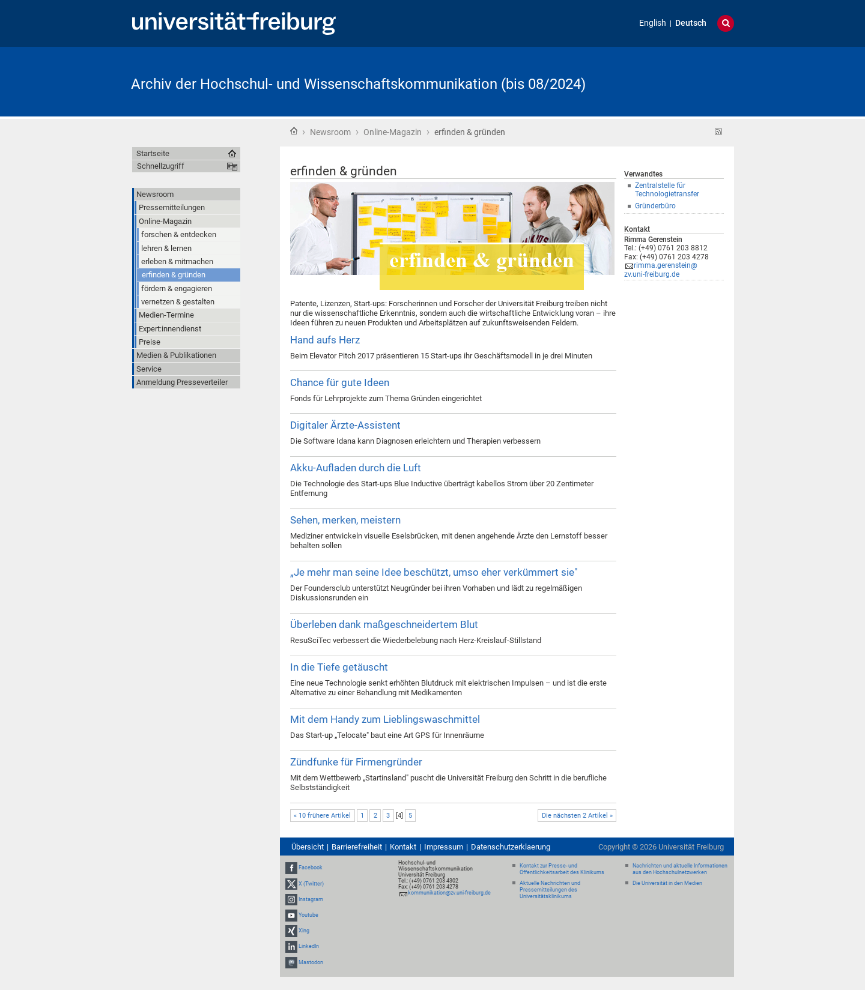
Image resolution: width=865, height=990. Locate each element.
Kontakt (403, 846)
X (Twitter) (311, 884)
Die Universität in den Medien (667, 883)
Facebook (311, 868)
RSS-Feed (719, 131)
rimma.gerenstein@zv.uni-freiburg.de (660, 270)
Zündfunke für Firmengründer (356, 762)
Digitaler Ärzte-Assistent (345, 425)
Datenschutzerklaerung (510, 846)
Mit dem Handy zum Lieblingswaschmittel (385, 719)
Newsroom (330, 132)
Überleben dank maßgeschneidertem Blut (384, 624)
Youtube (308, 915)
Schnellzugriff (160, 166)
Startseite (293, 131)
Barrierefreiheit (357, 846)
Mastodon (311, 962)
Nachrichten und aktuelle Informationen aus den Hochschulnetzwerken (680, 869)
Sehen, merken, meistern (345, 520)
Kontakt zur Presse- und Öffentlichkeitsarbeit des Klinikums (562, 869)
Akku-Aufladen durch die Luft (355, 468)
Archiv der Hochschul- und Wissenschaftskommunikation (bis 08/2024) (358, 84)
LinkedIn (309, 947)
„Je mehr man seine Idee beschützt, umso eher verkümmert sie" (433, 572)
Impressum (443, 846)
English (652, 23)
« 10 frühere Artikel (322, 815)
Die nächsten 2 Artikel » (577, 815)
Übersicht (307, 846)
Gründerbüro (655, 206)
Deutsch (690, 23)
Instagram (311, 899)
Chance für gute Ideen (339, 382)
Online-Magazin (392, 132)
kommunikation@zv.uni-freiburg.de (449, 893)
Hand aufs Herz (325, 340)
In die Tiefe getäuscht (339, 667)
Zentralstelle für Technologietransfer (667, 190)
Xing (304, 931)
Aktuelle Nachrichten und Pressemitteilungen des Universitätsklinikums (550, 889)
